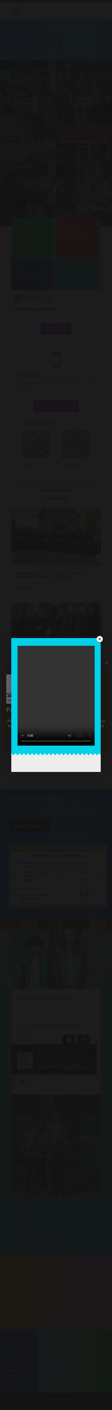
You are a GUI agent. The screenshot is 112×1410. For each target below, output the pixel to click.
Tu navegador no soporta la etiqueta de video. (56, 696)
